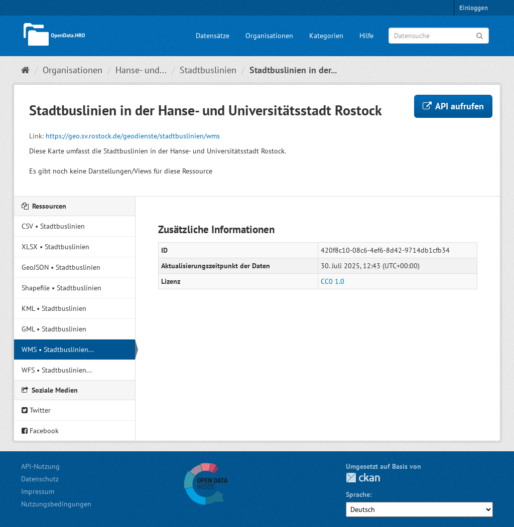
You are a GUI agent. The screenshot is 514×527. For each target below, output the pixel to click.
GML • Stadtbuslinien (54, 328)
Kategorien (326, 35)
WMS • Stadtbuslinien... (58, 349)
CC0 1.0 (332, 281)
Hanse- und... (141, 70)
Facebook (40, 430)
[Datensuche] (439, 36)
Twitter (36, 410)
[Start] (25, 70)
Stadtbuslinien (208, 70)
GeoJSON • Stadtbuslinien (61, 267)
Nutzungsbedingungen (56, 503)
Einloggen (473, 8)
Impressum (37, 491)
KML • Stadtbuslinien (54, 308)
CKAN (363, 477)
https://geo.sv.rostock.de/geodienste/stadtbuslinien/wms (133, 135)
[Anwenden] (479, 35)
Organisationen (269, 35)
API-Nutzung (40, 466)
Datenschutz (40, 478)
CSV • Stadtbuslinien (53, 226)
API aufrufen (453, 106)
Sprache (358, 494)
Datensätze (212, 35)
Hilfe (366, 35)
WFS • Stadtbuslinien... (57, 370)
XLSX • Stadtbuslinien (55, 246)
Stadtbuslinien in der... (293, 70)
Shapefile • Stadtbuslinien (61, 287)
